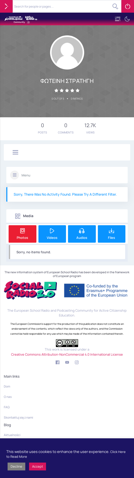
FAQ (7, 407)
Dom (7, 386)
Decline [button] (16, 466)
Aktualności (12, 435)
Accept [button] (37, 466)
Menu (25, 175)
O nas (8, 397)
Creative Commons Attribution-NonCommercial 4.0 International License (67, 354)
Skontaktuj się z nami (18, 417)
